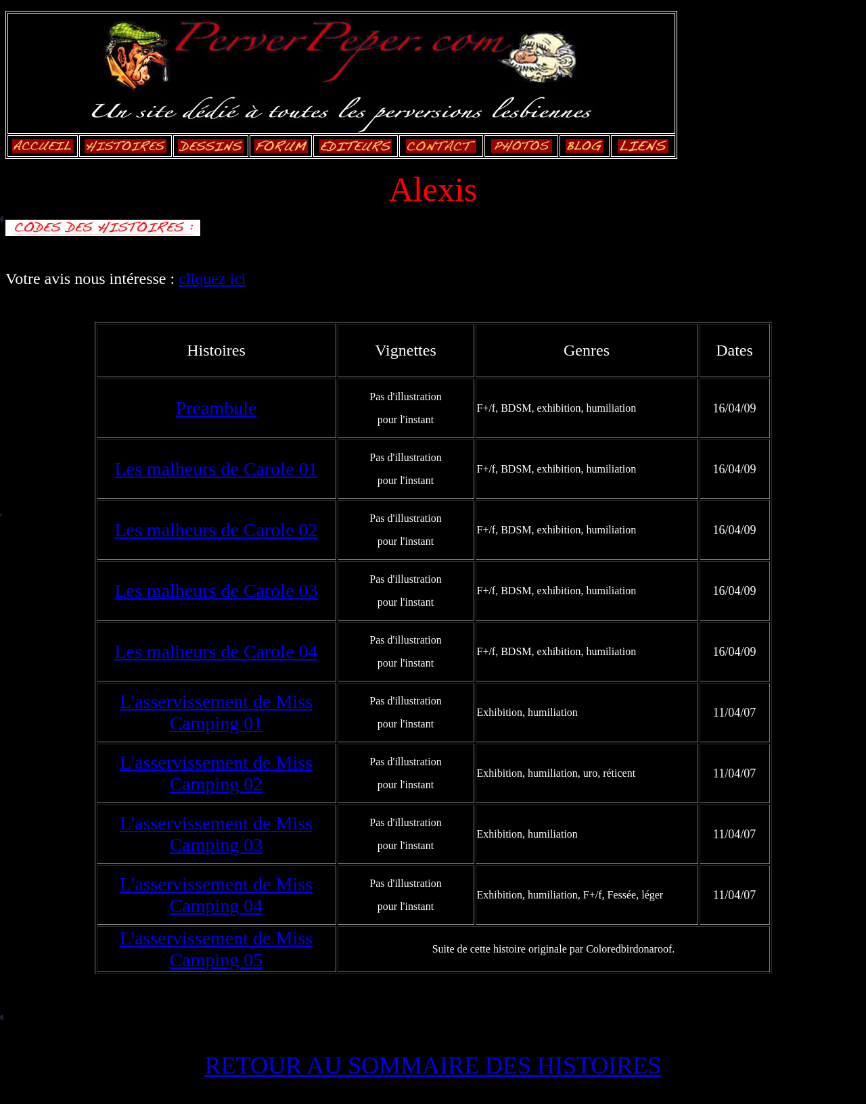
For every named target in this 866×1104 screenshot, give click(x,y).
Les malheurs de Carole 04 (215, 651)
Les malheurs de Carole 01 (215, 468)
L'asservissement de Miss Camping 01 (216, 712)
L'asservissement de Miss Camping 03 (216, 834)
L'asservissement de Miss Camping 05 (216, 949)
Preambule (216, 408)
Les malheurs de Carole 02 (215, 529)
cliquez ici (212, 278)
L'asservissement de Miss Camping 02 (216, 773)
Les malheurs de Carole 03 (215, 590)
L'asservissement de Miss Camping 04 (216, 894)
